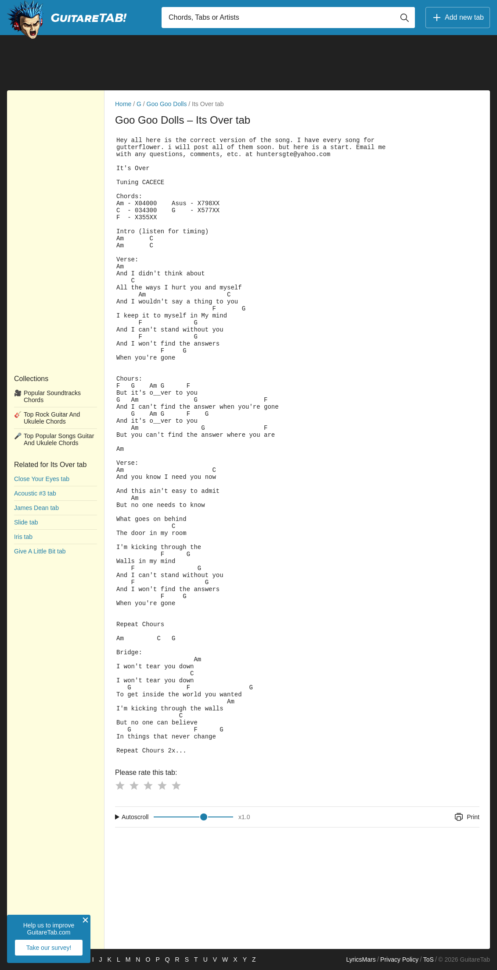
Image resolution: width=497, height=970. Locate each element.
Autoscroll (135, 816)
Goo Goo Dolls (167, 103)
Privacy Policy (399, 959)
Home (123, 103)
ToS (428, 959)
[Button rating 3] (148, 785)
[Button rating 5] (176, 785)
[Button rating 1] (120, 785)
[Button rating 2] (134, 785)
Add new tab (458, 17)
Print (466, 817)
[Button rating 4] (162, 785)
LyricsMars (360, 959)
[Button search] (404, 17)
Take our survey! (49, 947)
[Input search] (288, 17)
